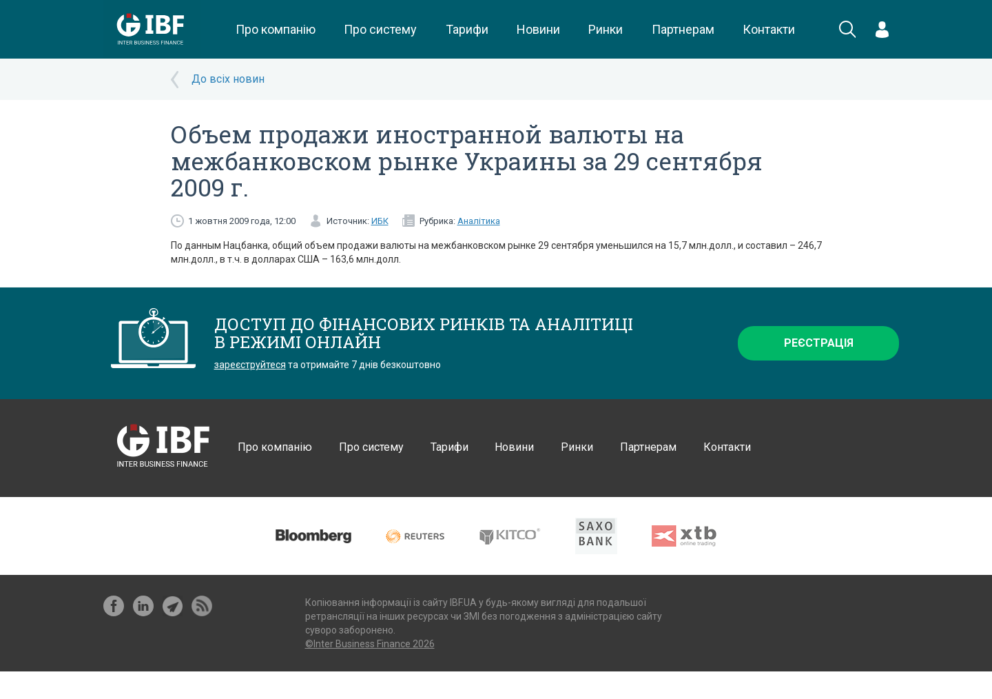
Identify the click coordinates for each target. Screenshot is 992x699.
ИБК (380, 221)
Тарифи (467, 29)
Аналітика (478, 221)
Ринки (605, 29)
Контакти (769, 29)
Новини (538, 29)
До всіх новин (228, 78)
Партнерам (683, 29)
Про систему (380, 29)
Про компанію (276, 29)
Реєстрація (819, 343)
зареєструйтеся (250, 364)
